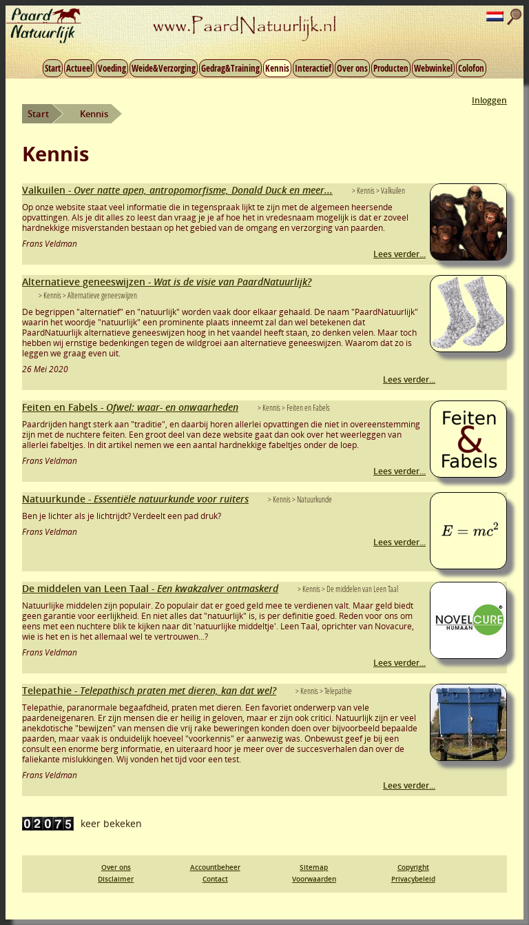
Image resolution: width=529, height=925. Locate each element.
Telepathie (149, 690)
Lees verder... (399, 254)
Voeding (112, 68)
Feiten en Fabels (130, 407)
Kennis (277, 68)
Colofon (471, 68)
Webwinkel (433, 68)
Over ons (352, 68)
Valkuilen (177, 189)
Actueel (79, 68)
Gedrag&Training (230, 68)
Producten (390, 68)
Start (53, 68)
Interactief (313, 68)
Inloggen (489, 100)
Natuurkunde (135, 498)
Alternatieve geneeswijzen (166, 281)
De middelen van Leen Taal (150, 588)
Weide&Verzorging (164, 68)
